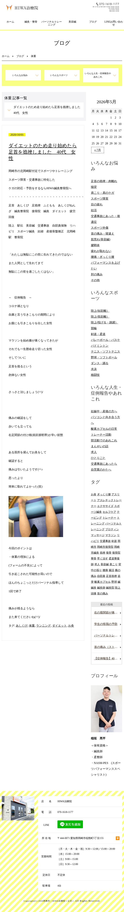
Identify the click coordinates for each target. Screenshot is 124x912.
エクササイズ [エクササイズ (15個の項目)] (105, 506)
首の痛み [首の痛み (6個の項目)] (102, 593)
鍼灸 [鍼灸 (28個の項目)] (93, 587)
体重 (32, 625)
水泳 (94, 369)
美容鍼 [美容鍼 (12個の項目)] (105, 564)
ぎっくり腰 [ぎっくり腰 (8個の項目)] (104, 494)
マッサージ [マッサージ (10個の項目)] (98, 535)
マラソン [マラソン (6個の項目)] (110, 535)
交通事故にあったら (104, 463)
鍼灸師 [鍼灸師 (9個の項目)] (101, 587)
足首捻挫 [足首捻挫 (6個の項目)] (111, 575)
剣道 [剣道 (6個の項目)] (114, 541)
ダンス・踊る (99, 363)
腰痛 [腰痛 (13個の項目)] (105, 570)
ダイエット (59, 625)
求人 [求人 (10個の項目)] (97, 564)
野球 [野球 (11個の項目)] (114, 581)
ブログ (93, 21)
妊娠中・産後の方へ (104, 411)
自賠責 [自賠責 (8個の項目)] (101, 575)
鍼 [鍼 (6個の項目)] (119, 581)
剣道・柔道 (98, 334)
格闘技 (95, 374)
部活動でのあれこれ (104, 440)
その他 (95, 280)
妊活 (94, 210)
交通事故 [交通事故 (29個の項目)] (105, 541)
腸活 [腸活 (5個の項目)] (111, 570)
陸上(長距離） (100, 316)
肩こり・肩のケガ (102, 192)
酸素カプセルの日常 (104, 428)
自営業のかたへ (101, 469)
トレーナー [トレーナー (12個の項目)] (109, 517)
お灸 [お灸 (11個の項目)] (93, 494)
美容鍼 (72, 21)
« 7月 (97, 150)
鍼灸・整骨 (31, 21)
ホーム (10, 21)
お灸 (71, 625)
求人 (94, 452)
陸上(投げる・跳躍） (104, 322)
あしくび (21, 625)
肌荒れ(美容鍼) (100, 239)
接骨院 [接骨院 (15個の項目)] (116, 552)
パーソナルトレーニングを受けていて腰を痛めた (108, 635)
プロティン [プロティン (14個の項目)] (112, 529)
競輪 (94, 328)
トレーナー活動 (101, 434)
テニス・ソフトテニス (105, 351)
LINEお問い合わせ (113, 23)
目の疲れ (97, 204)
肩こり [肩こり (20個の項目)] (113, 564)
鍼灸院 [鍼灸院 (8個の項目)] (110, 587)
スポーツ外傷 (99, 227)
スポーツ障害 (99, 198)
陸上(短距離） (100, 310)
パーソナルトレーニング (51, 23)
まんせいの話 (99, 446)
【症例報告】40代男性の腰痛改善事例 (108, 658)
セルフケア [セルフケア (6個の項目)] (109, 511)
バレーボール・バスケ (105, 339)
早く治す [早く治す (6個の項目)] (102, 558)
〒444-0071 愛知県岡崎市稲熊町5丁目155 (80, 838)
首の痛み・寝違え (102, 233)
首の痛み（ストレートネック (108, 646)
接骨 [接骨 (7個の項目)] (108, 552)
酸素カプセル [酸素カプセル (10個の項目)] (102, 581)
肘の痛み (97, 274)
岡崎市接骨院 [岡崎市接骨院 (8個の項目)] (105, 546)
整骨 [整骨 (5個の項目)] (93, 558)
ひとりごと (98, 457)
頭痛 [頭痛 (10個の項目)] (93, 593)
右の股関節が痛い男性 (108, 612)
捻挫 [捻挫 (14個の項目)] (102, 552)
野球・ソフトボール (104, 357)
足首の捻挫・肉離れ (104, 181)
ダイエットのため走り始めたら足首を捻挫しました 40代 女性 (48, 109)
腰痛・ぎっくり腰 (102, 256)
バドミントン (99, 345)
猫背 (94, 186)
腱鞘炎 (95, 245)
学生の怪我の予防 (105, 624)
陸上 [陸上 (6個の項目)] (117, 587)
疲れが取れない (101, 251)
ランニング (43, 625)
